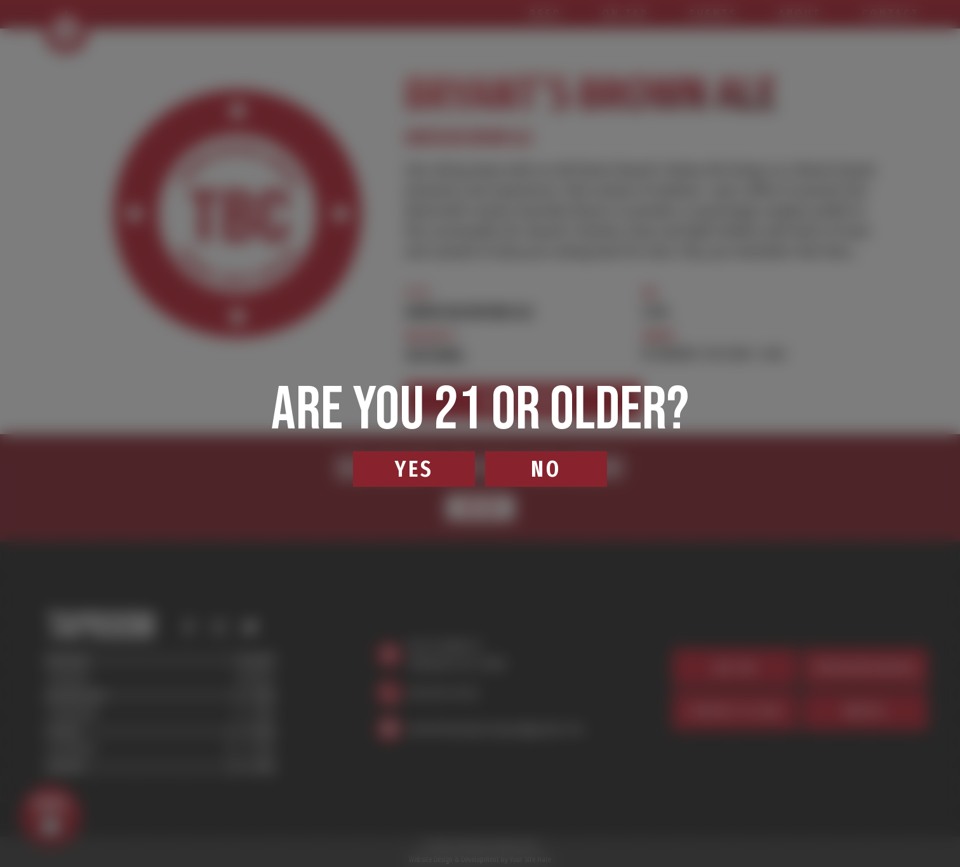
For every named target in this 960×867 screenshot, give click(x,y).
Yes (414, 469)
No (546, 469)
